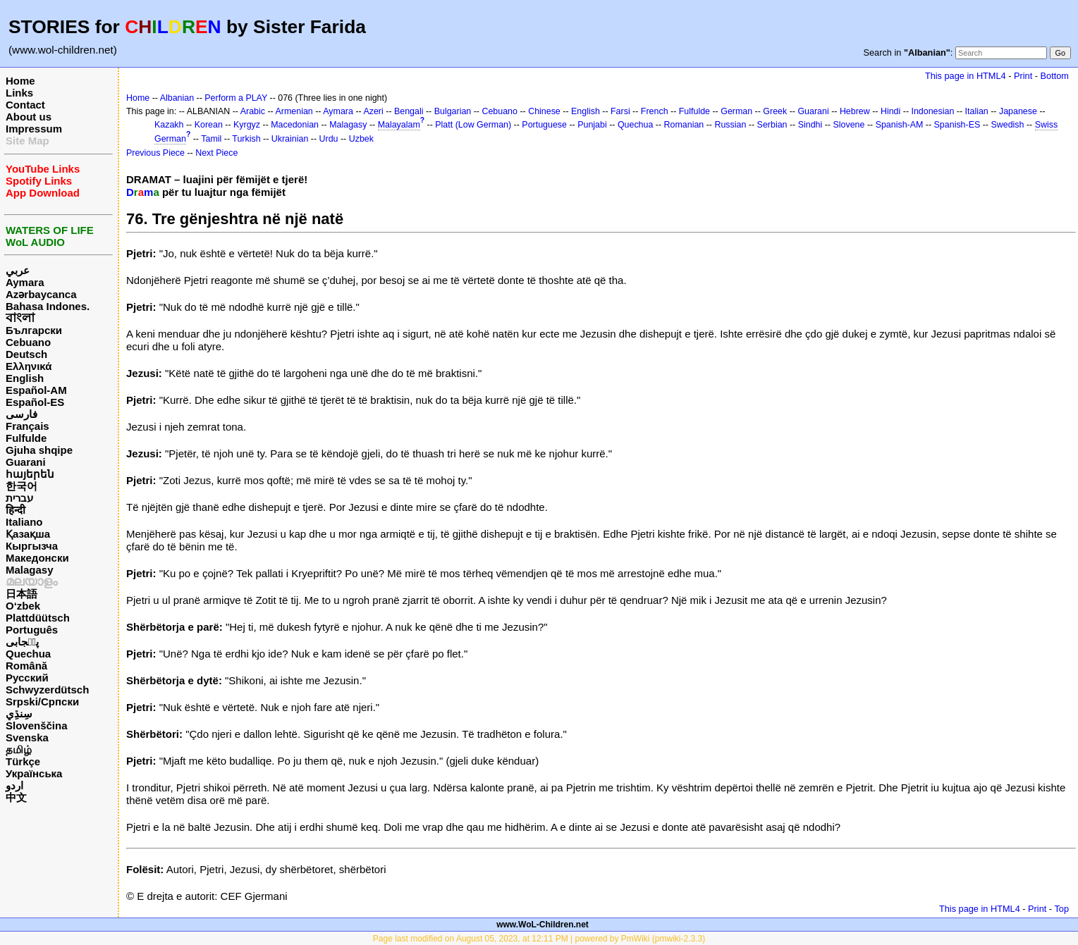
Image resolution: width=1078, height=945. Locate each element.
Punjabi (592, 125)
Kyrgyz (246, 125)
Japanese (1018, 111)
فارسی (21, 414)
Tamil (211, 139)
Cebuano (28, 342)
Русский (27, 678)
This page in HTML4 (965, 75)
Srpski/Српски (42, 702)
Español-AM (36, 390)
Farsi (620, 111)
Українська (34, 773)
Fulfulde (26, 438)
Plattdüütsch (38, 618)
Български (34, 330)
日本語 (21, 594)
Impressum (34, 129)
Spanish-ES (957, 125)
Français (27, 426)
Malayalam (399, 125)
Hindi (890, 111)
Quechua (28, 654)
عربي (18, 270)
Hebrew (855, 111)
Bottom (1055, 75)
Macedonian (295, 125)
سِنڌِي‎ (19, 713)
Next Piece (216, 153)
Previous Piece (155, 153)
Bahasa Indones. (48, 306)
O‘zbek (23, 606)
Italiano (24, 522)
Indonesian (933, 111)
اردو (14, 785)
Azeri (373, 111)
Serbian (772, 125)
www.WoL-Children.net (542, 924)
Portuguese (544, 125)
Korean (209, 125)
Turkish (246, 139)
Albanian (177, 98)
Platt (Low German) (473, 125)
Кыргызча (32, 546)
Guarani (26, 462)
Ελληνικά (28, 366)
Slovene (848, 125)
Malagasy (30, 570)
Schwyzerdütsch (47, 690)
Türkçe (23, 761)
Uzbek (361, 139)
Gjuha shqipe (39, 450)
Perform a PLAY (235, 98)
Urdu (328, 139)
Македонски (37, 558)
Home (20, 81)
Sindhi (810, 125)
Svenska (27, 737)
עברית (19, 498)
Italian (976, 111)
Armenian (294, 111)
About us (28, 117)
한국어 (21, 486)
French (654, 111)
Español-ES (35, 402)
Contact (25, 105)
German (736, 111)
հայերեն (30, 474)
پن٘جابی (22, 642)
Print (1023, 75)
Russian (730, 125)
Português (32, 630)
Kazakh (169, 125)
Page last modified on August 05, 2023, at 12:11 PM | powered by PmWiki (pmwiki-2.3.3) (539, 939)
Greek (775, 111)
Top (1061, 908)
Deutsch (26, 354)
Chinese (544, 111)
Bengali (409, 111)
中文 (16, 797)
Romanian (684, 125)
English (25, 378)
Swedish (1007, 125)
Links (19, 93)
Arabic (252, 111)
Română (26, 666)
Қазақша (28, 534)
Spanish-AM (900, 125)
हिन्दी (15, 510)
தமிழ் (19, 749)
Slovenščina (37, 725)
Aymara (25, 282)
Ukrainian (290, 139)
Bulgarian (453, 111)
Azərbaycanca (41, 294)
